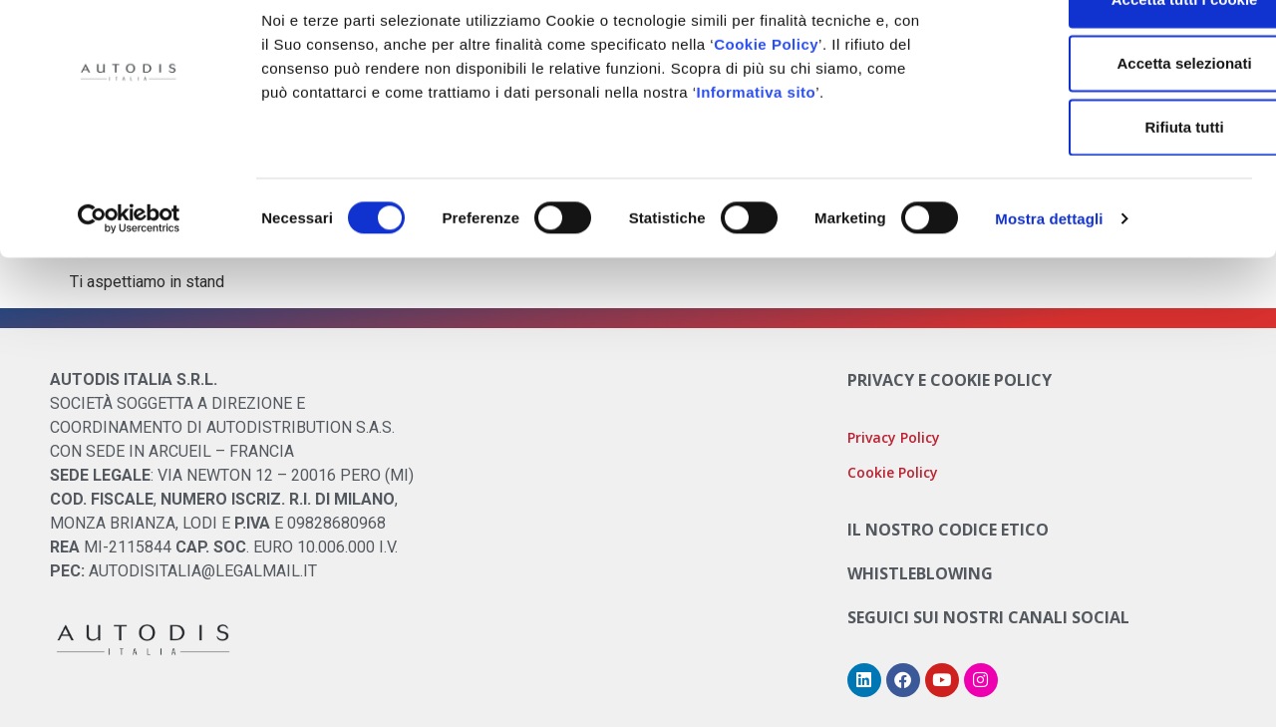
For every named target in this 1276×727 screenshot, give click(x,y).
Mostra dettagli (1049, 270)
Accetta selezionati (1109, 115)
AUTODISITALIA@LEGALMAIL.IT (203, 570)
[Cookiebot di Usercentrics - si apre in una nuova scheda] (129, 271)
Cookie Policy (766, 96)
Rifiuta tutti (1109, 179)
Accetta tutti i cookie (1110, 51)
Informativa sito (756, 144)
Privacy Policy (893, 437)
